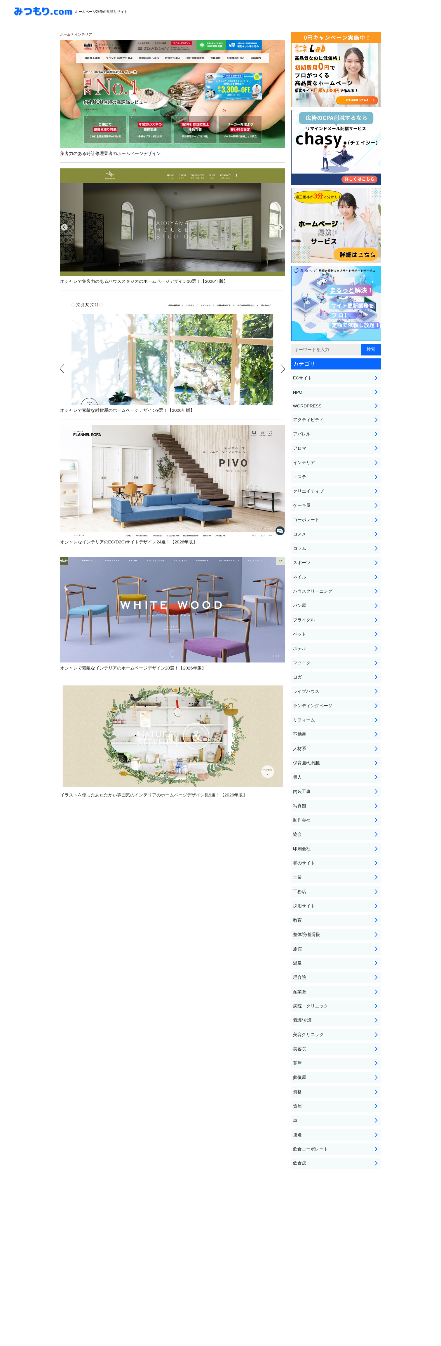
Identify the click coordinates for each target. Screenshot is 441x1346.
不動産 (299, 734)
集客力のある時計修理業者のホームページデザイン (172, 98)
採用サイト (304, 905)
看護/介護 (302, 1020)
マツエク (302, 662)
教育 (297, 920)
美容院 (299, 1048)
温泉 (297, 962)
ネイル (299, 576)
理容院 (299, 977)
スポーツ (302, 562)
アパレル (302, 433)
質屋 (297, 1105)
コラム (299, 548)
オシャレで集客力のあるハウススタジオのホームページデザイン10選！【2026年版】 (172, 226)
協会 (297, 834)
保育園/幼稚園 (306, 762)
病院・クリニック (310, 1005)
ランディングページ (312, 705)
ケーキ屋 (302, 505)
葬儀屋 (299, 1077)
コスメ (299, 533)
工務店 (299, 891)
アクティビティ (308, 419)
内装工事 (302, 791)
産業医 (299, 991)
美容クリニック (308, 1034)
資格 (297, 1091)
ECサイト (302, 377)
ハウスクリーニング (312, 591)
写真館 (299, 805)
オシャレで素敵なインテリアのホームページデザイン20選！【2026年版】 (172, 613)
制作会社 (302, 819)
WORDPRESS (307, 405)
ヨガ (297, 676)
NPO (298, 392)
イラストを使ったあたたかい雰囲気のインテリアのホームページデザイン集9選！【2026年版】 (172, 740)
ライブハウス (306, 691)
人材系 (299, 748)
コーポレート (306, 519)
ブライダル (304, 619)
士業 (297, 877)
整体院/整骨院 (306, 934)
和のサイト (304, 862)
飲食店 (299, 1163)
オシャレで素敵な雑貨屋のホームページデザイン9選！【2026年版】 (172, 354)
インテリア (304, 462)
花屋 (297, 1063)
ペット (299, 634)
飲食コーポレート (310, 1148)
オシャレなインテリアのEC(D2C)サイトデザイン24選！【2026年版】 (172, 484)
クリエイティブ (308, 491)
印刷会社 (302, 848)
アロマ (299, 448)
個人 (297, 777)
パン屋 (299, 605)
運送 (297, 1134)
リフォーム (304, 719)
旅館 (297, 948)
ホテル (299, 648)
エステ (299, 476)
